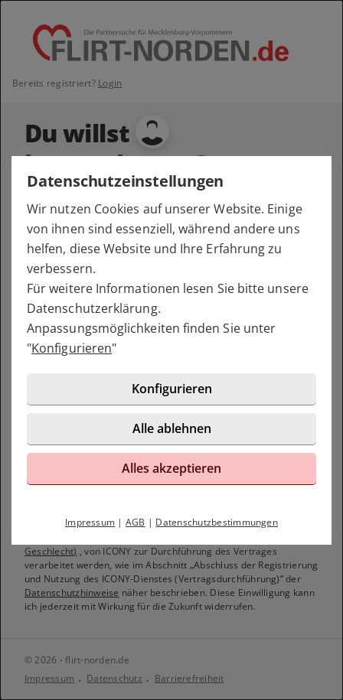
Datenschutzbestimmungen (216, 522)
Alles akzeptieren (171, 468)
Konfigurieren (71, 348)
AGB (135, 522)
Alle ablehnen (171, 428)
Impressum (90, 522)
